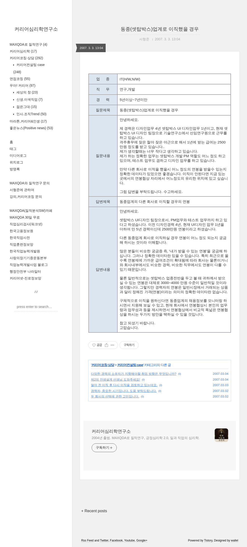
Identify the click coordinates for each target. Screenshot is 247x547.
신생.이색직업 (29, 99)
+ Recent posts (94, 511)
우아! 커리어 (22, 85)
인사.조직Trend (31, 114)
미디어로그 (18, 155)
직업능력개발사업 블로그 (29, 265)
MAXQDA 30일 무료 (25, 217)
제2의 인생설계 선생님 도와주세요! (115, 379)
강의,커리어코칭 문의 (26, 197)
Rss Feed (87, 540)
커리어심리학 (23, 51)
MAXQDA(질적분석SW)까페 (31, 211)
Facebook (116, 540)
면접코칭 (20, 79)
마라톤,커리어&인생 (28, 121)
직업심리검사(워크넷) (26, 224)
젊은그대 (26, 107)
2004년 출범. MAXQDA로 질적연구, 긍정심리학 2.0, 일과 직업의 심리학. (145, 438)
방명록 (15, 169)
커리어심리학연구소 (36, 29)
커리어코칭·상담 (26, 58)
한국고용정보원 (21, 231)
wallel (234, 540)
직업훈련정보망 (21, 244)
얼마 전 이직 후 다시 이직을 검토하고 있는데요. (124, 385)
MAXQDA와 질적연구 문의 (30, 183)
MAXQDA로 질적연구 (28, 44)
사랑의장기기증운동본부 (28, 258)
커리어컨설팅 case (130, 365)
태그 (13, 149)
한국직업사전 (20, 238)
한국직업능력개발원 (25, 251)
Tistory (208, 540)
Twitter (104, 540)
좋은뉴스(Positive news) (31, 128)
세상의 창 (26, 92)
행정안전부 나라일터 (25, 271)
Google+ (141, 540)
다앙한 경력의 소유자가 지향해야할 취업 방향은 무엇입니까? (133, 374)
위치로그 (16, 162)
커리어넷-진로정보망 (25, 278)
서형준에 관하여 (22, 190)
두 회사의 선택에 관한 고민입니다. (115, 396)
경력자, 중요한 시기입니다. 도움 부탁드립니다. (124, 391)
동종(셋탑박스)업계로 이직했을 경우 (160, 29)
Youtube (129, 540)
